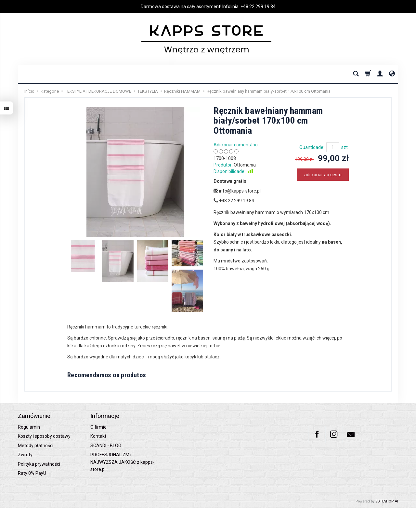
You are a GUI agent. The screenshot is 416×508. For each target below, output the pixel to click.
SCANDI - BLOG (105, 445)
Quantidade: (311, 147)
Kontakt (98, 436)
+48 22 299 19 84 (258, 6)
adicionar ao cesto (323, 174)
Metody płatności (35, 445)
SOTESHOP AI (386, 501)
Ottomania (245, 164)
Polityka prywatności (39, 464)
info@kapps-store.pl (237, 191)
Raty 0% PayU (32, 473)
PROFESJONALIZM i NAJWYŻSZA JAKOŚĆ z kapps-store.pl (122, 462)
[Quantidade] (332, 147)
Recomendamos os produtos (106, 375)
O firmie (98, 427)
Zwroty (25, 454)
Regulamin (29, 427)
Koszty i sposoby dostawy (44, 436)
